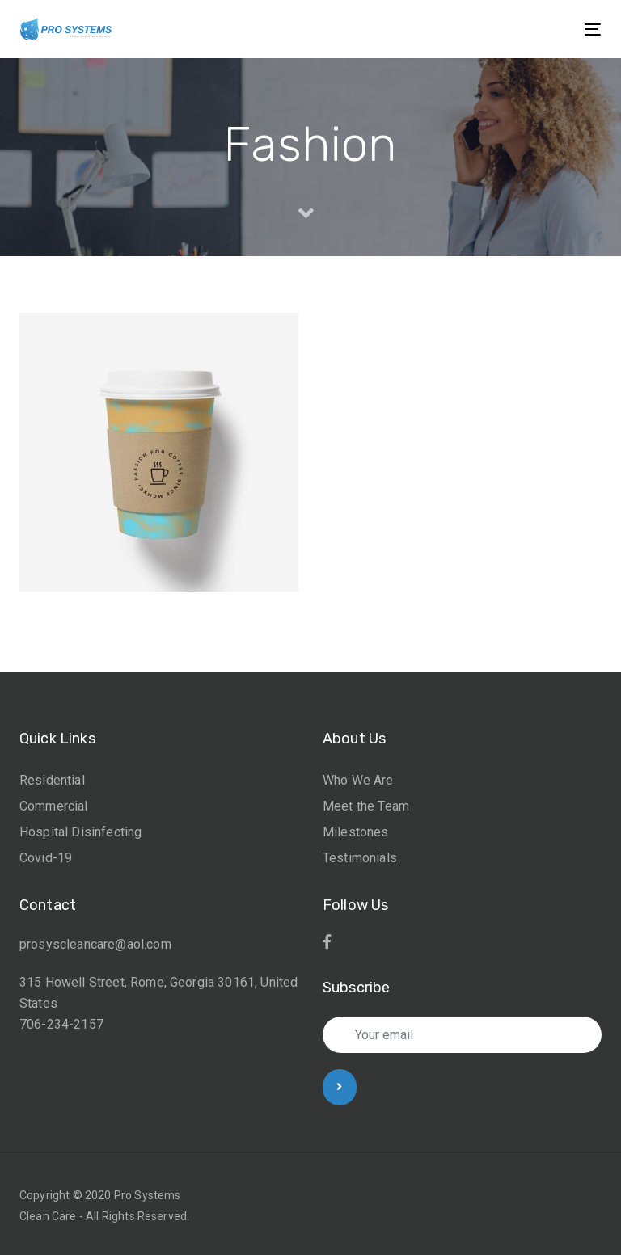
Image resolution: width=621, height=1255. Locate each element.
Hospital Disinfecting (80, 832)
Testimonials (360, 857)
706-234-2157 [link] (61, 1024)
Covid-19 (45, 857)
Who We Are (358, 780)
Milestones (356, 832)
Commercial (53, 806)
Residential (52, 780)
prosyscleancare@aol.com (95, 944)
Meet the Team (366, 806)
